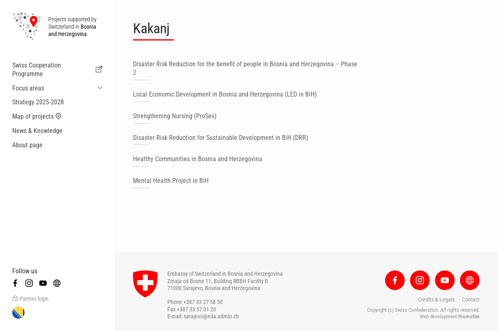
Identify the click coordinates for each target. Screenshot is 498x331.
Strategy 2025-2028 (38, 102)
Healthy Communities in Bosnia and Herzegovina (197, 159)
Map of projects (37, 117)
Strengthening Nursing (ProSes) (174, 116)
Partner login (30, 298)
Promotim (469, 316)
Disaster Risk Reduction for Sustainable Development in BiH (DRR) (220, 138)
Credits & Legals (436, 299)
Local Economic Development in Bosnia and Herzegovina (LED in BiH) (225, 94)
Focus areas (28, 88)
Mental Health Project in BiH (171, 181)
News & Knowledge (37, 131)
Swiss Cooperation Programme (57, 69)
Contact (471, 299)
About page (27, 145)
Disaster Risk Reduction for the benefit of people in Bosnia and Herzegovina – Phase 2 (245, 68)
